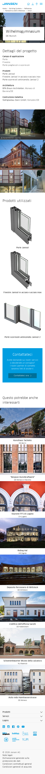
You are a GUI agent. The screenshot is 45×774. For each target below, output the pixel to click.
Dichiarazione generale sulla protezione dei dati (16, 759)
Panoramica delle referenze (15, 11)
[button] (22, 712)
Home (5, 8)
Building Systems (15, 8)
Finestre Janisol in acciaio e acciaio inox (21, 77)
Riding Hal (22, 551)
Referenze (28, 8)
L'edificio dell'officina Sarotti (22, 624)
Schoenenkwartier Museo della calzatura (22, 661)
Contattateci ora (21, 376)
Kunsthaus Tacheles (22, 440)
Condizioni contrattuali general (17, 764)
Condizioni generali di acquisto (17, 767)
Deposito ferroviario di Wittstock (22, 587)
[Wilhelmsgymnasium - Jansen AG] (22, 111)
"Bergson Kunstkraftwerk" (22, 477)
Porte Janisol (9, 74)
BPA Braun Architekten (13, 88)
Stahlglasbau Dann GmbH (14, 100)
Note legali (8, 755)
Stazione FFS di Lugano (22, 514)
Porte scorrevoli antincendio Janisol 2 (20, 80)
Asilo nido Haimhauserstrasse (22, 698)
